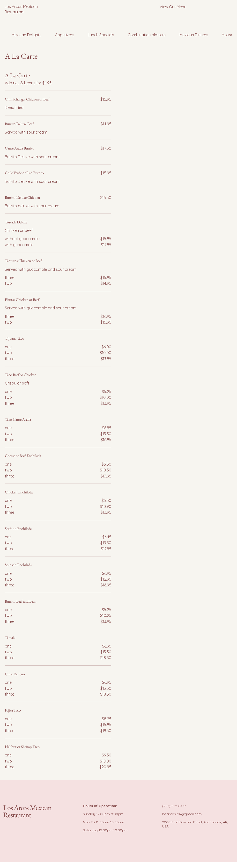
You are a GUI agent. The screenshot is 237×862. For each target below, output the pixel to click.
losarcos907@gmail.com (182, 814)
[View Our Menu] (173, 6)
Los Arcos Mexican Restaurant (27, 811)
